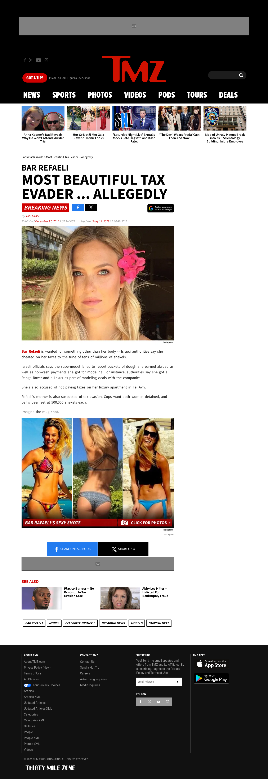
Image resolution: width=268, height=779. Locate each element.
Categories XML (34, 720)
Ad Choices (31, 679)
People (28, 732)
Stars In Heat (159, 623)
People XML (32, 738)
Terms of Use (32, 673)
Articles (29, 691)
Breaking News (113, 623)
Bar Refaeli (31, 351)
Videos (135, 95)
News (31, 95)
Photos (100, 95)
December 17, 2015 (47, 221)
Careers (85, 673)
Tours (197, 95)
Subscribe (177, 682)
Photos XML (32, 743)
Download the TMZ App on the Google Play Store (211, 678)
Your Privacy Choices (42, 685)
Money (54, 623)
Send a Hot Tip (89, 667)
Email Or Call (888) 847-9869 (69, 78)
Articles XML (32, 697)
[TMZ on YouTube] (158, 701)
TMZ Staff (33, 216)
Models (136, 623)
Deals (228, 95)
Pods (166, 95)
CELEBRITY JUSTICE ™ (80, 623)
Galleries (29, 726)
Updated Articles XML (38, 708)
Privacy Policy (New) (37, 667)
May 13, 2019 (101, 221)
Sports (64, 95)
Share (72, 549)
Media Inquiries (90, 685)
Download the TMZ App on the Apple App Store (211, 664)
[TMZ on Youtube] (38, 60)
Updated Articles (34, 702)
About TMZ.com (34, 661)
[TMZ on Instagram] (46, 60)
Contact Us (87, 661)
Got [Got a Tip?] (34, 78)
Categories (31, 714)
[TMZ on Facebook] (25, 60)
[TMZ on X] (31, 60)
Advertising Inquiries (93, 679)
